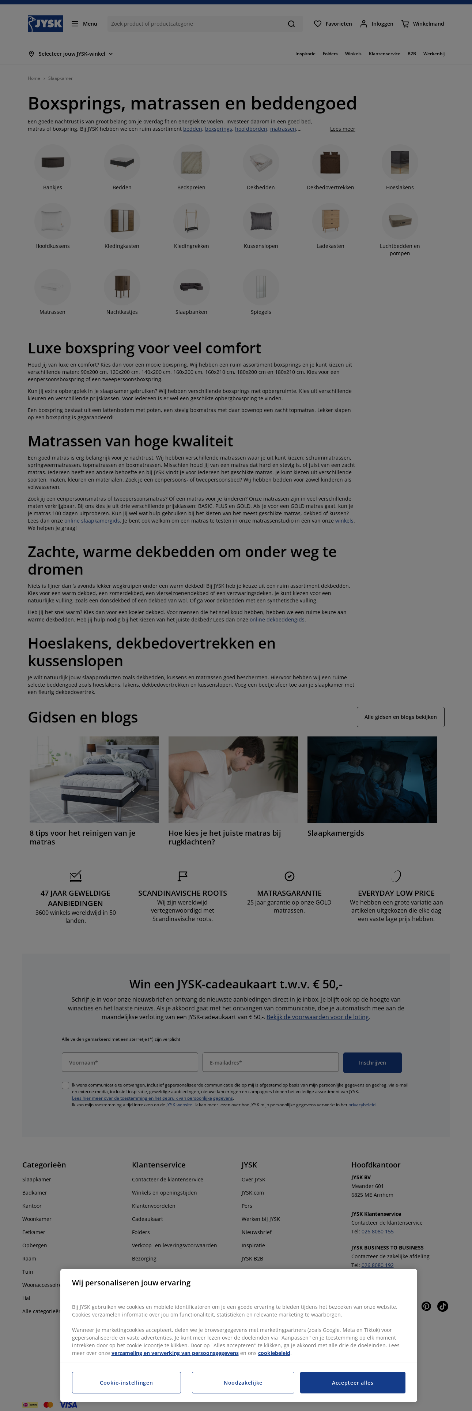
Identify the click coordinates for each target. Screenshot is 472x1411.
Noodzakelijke (243, 1382)
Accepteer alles (353, 1382)
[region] (238, 1335)
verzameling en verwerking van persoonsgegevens (175, 1352)
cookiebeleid (274, 1352)
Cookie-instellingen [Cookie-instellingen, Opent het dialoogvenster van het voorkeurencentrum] (126, 1382)
